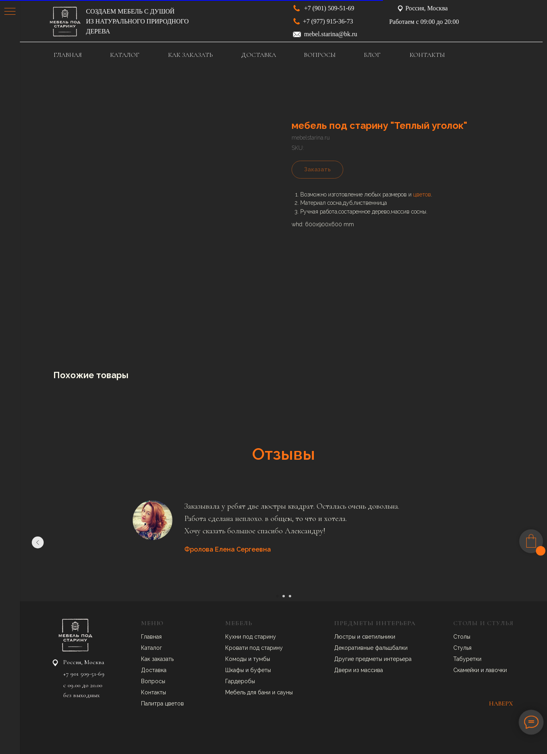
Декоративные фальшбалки (371, 648)
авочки (498, 670)
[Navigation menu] (9, 12)
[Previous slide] (38, 542)
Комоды (236, 659)
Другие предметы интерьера (373, 659)
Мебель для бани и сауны (259, 692)
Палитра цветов (162, 703)
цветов (422, 194)
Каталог (151, 648)
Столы (461, 637)
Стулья (462, 648)
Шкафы (235, 670)
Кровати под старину (254, 648)
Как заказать (157, 659)
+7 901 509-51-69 (83, 674)
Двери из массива (358, 670)
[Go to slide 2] (283, 596)
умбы (263, 659)
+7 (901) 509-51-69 (329, 8)
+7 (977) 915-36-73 (328, 21)
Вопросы (153, 681)
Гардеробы (240, 681)
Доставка (153, 670)
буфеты (260, 670)
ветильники (380, 637)
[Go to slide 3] (290, 596)
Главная (151, 637)
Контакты (153, 692)
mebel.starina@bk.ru (331, 34)
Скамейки (467, 670)
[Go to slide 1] (277, 596)
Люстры (345, 637)
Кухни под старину (250, 637)
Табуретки (467, 659)
